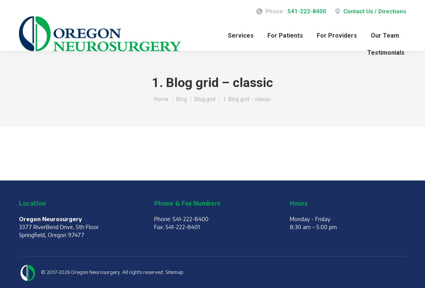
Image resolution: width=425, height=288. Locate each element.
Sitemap (174, 272)
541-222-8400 (307, 11)
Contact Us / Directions (370, 12)
